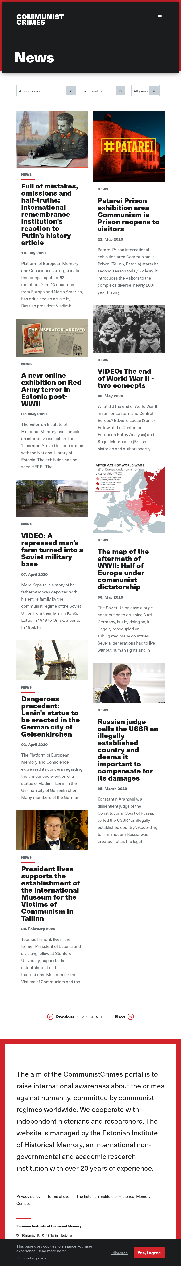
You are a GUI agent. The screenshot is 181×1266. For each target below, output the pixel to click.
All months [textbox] (93, 91)
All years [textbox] (140, 91)
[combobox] (46, 90)
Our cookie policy (31, 1259)
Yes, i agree (149, 1254)
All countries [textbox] (29, 91)
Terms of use (58, 1196)
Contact (23, 1203)
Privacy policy (28, 1196)
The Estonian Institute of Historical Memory (113, 1196)
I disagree (119, 1254)
